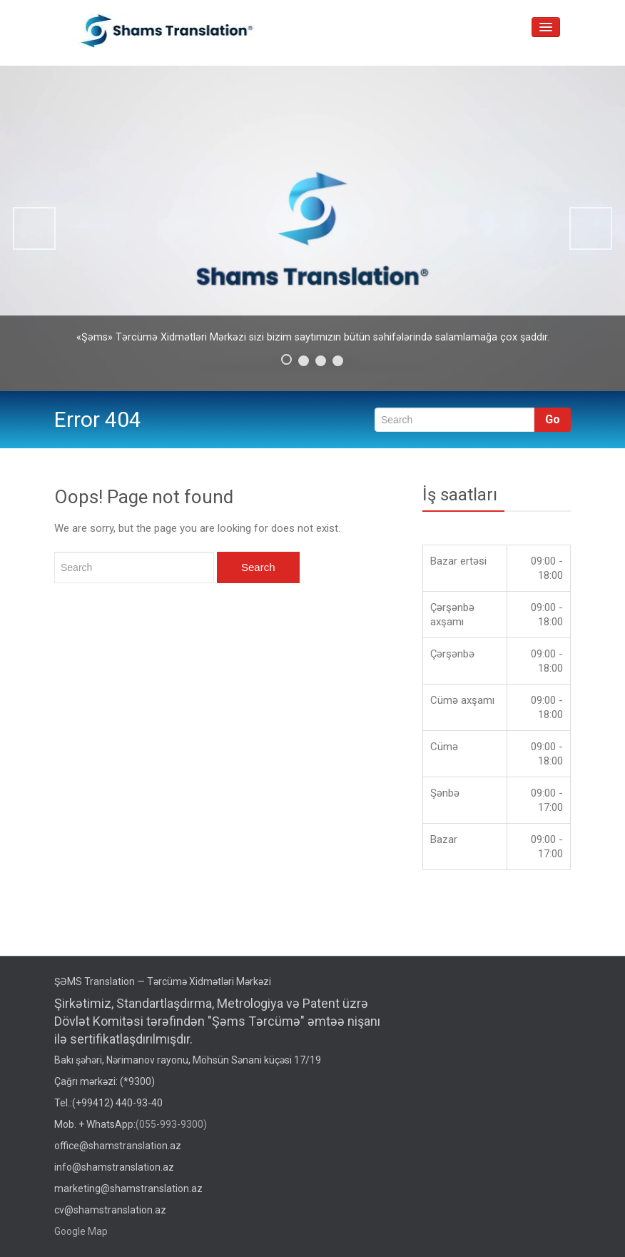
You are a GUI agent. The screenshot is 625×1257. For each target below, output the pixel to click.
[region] (312, 228)
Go (552, 419)
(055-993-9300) (171, 1124)
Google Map (81, 1231)
